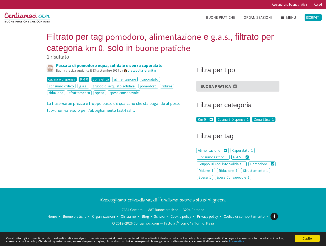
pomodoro (148, 86)
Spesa (205, 177)
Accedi (318, 4)
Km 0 (205, 119)
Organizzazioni (258, 17)
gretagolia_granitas (142, 70)
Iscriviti (313, 17)
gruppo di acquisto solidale (114, 86)
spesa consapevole (124, 92)
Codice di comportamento (244, 216)
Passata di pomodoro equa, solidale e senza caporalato (109, 65)
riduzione (56, 92)
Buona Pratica (218, 86)
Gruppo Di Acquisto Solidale (222, 164)
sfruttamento (79, 92)
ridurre (167, 86)
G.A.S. (241, 157)
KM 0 (84, 79)
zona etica (101, 79)
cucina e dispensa (61, 79)
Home (52, 216)
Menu (288, 17)
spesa (99, 92)
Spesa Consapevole (233, 177)
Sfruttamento (255, 170)
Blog (145, 216)
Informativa (14, 241)
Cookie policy (180, 216)
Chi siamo (128, 216)
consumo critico (61, 86)
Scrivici (159, 216)
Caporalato (242, 150)
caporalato (149, 79)
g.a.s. (83, 86)
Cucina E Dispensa (233, 119)
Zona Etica (264, 119)
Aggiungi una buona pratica (289, 4)
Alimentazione (212, 150)
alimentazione (125, 79)
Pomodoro (262, 164)
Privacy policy (207, 216)
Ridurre (206, 170)
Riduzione (228, 170)
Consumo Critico (213, 157)
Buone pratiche (220, 17)
